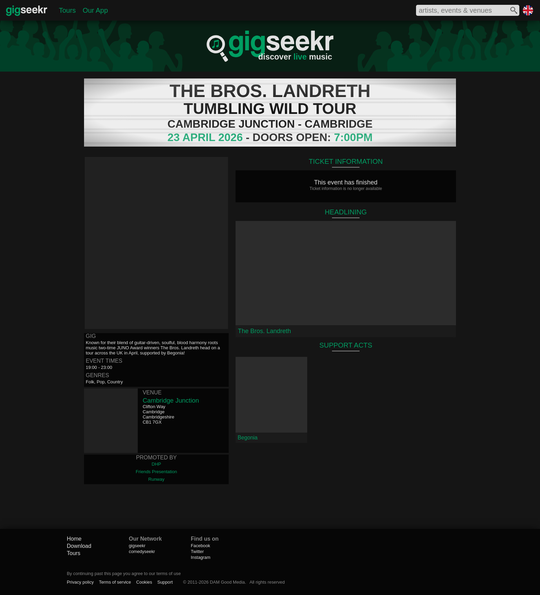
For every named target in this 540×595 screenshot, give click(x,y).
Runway (156, 479)
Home (74, 539)
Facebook (200, 545)
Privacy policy (80, 582)
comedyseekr (142, 551)
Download (79, 546)
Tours (67, 10)
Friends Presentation (156, 471)
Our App (95, 10)
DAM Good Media (227, 582)
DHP (156, 464)
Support (165, 582)
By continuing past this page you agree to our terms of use (124, 573)
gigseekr (137, 545)
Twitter (197, 551)
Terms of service (115, 582)
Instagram (200, 557)
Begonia (248, 437)
